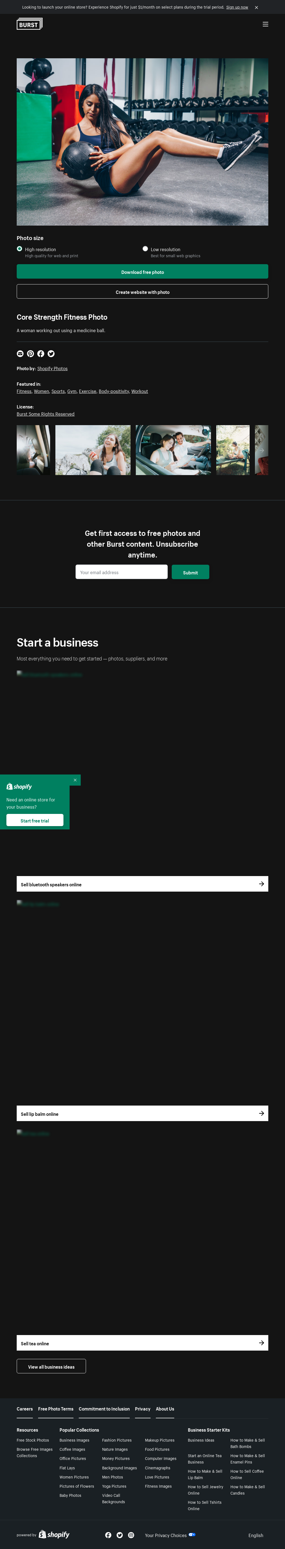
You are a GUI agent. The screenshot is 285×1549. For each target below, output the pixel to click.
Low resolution (165, 249)
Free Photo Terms (55, 1408)
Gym (72, 390)
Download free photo (142, 271)
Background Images (119, 1467)
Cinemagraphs (157, 1467)
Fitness (24, 390)
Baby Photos (70, 1495)
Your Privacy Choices (170, 1534)
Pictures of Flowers (77, 1486)
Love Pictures (157, 1477)
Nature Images (115, 1449)
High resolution (40, 249)
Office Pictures (73, 1458)
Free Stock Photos (33, 1440)
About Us (165, 1408)
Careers (25, 1408)
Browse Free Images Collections (35, 1452)
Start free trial (35, 820)
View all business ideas (51, 1366)
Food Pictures (157, 1449)
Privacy (143, 1408)
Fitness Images (158, 1486)
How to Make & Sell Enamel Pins (247, 1458)
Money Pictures (116, 1458)
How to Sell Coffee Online (247, 1474)
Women (41, 390)
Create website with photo (142, 291)
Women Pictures (74, 1477)
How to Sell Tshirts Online (205, 1505)
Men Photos (112, 1477)
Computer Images (160, 1458)
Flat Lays (67, 1467)
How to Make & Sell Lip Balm (205, 1474)
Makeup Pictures (160, 1440)
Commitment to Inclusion (104, 1408)
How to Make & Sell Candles (247, 1489)
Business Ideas (201, 1440)
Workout (139, 390)
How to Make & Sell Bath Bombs (247, 1443)
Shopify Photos (52, 367)
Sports (58, 390)
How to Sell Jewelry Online (205, 1489)
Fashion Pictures (117, 1440)
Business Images (74, 1440)
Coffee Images (72, 1449)
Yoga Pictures (114, 1486)
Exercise (87, 390)
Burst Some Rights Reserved (46, 413)
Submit (190, 572)
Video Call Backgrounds (113, 1498)
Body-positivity (114, 390)
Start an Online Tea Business (205, 1458)
